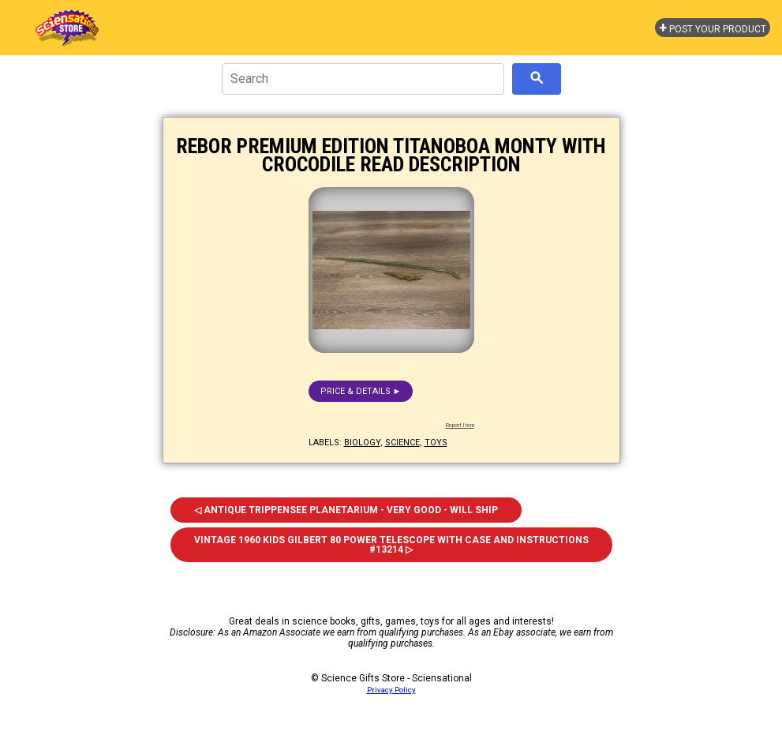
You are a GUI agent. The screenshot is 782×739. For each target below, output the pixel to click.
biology (362, 442)
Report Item (460, 425)
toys (436, 442)
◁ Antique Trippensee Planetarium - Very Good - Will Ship (346, 510)
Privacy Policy (391, 689)
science (402, 442)
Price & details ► (361, 391)
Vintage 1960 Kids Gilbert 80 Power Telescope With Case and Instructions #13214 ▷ (391, 545)
